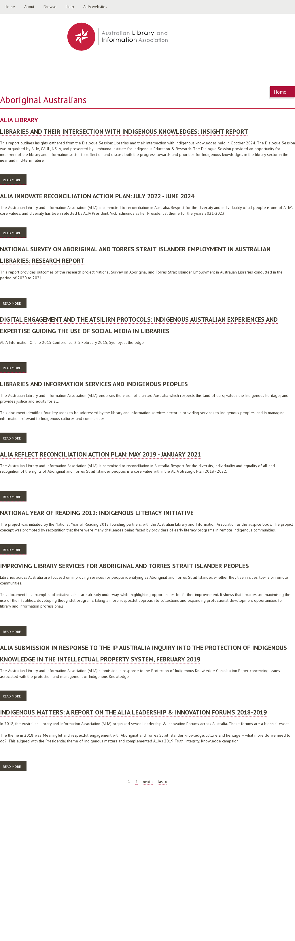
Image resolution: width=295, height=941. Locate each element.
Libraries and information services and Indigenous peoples (94, 384)
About (29, 6)
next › (148, 781)
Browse (50, 6)
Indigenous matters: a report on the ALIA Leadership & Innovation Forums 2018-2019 (133, 712)
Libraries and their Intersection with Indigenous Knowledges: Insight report (124, 131)
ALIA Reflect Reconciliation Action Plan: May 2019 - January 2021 (100, 454)
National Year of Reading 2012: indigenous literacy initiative (97, 513)
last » (162, 781)
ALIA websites (95, 6)
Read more (15, 179)
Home (10, 6)
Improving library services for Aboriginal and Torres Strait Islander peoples (124, 566)
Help (70, 6)
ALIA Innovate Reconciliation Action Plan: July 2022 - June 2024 (97, 196)
